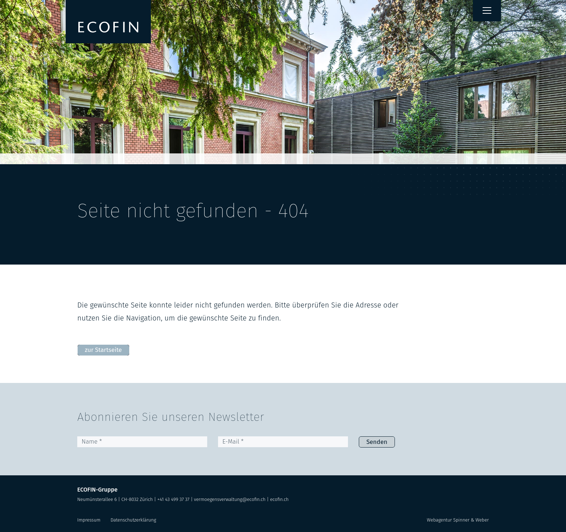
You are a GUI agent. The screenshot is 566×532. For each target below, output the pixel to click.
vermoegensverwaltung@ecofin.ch (229, 499)
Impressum (88, 520)
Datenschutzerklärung (133, 520)
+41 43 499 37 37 (173, 499)
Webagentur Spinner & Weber (458, 520)
